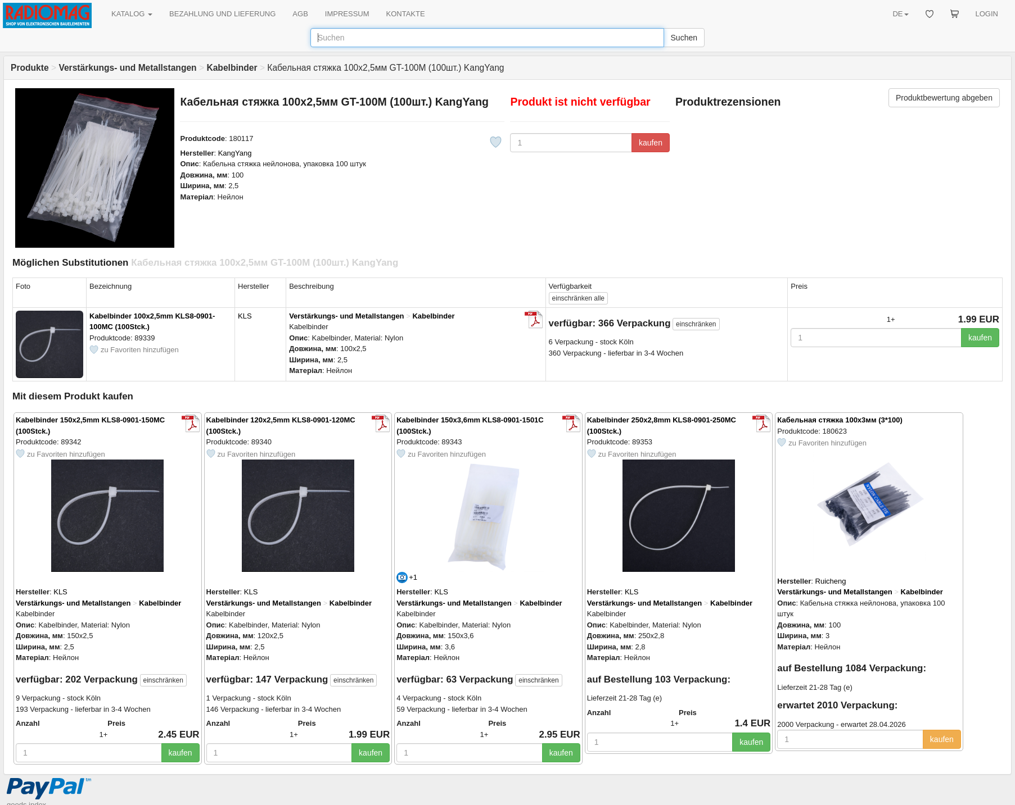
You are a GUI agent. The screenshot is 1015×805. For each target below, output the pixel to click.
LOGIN (987, 14)
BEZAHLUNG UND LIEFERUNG (222, 14)
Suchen (684, 37)
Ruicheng (830, 581)
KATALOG (131, 14)
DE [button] (900, 14)
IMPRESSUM (347, 14)
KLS (245, 316)
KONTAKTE (405, 14)
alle (578, 298)
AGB (300, 14)
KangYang (235, 153)
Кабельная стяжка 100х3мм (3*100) (840, 420)
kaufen (650, 142)
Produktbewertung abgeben (944, 97)
